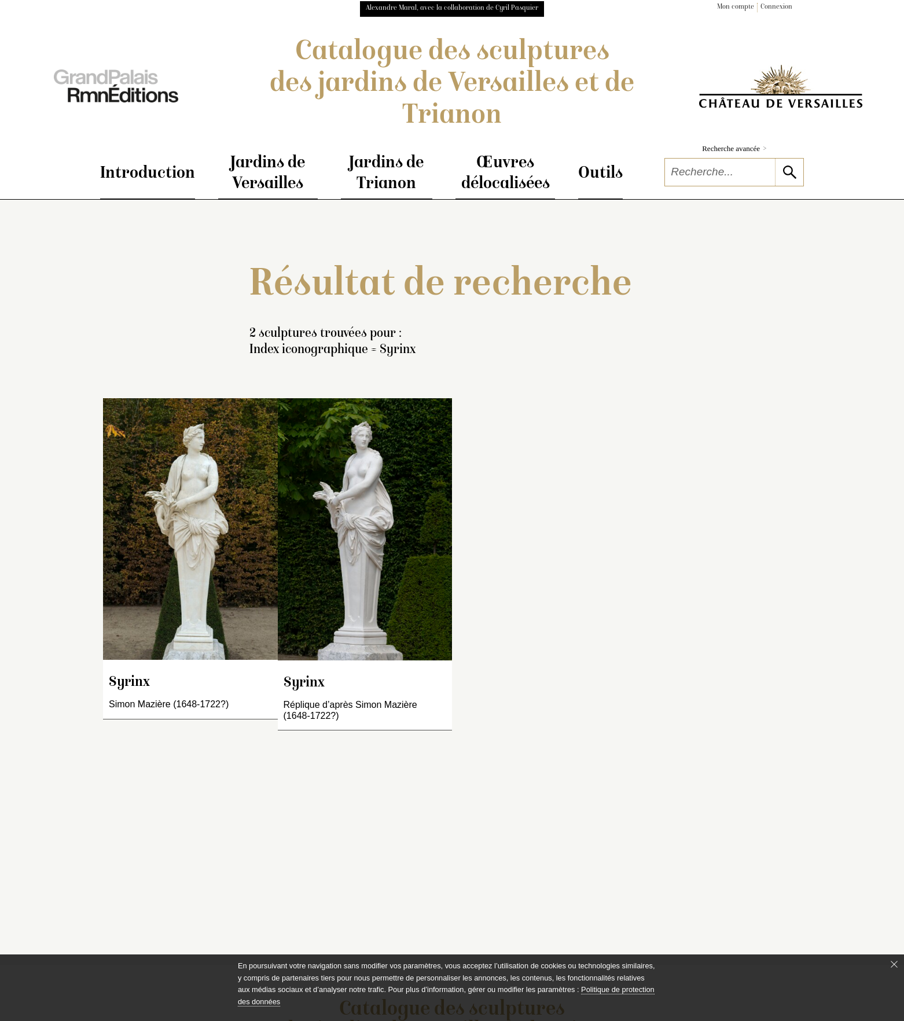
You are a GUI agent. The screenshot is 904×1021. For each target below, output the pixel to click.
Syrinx (129, 682)
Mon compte (735, 7)
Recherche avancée (734, 148)
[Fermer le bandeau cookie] (894, 964)
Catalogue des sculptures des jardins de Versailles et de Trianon (452, 84)
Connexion (776, 7)
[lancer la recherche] (789, 172)
